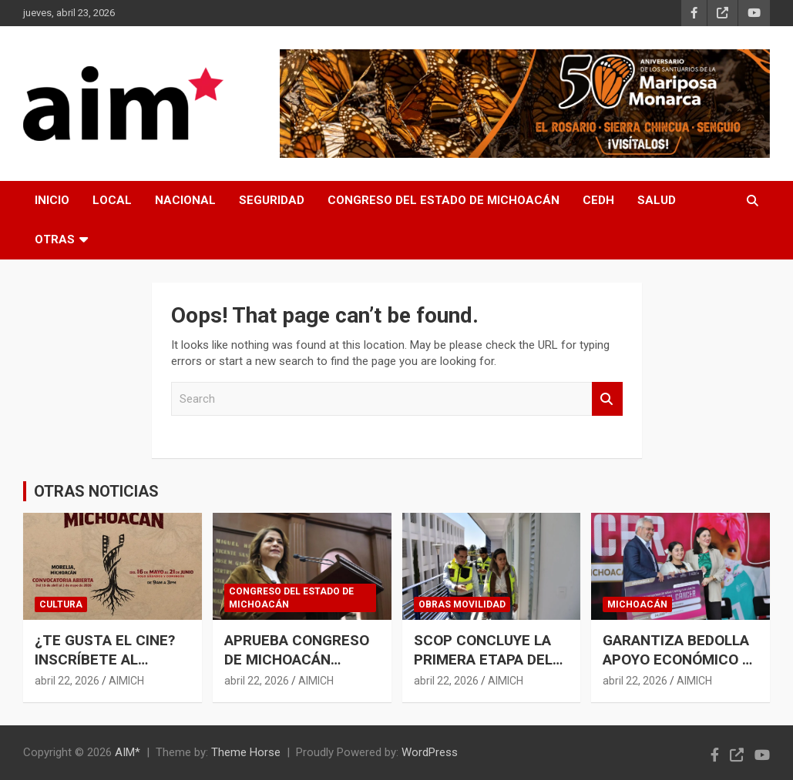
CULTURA (60, 604)
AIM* (127, 752)
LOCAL (112, 200)
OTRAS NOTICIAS (96, 491)
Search (607, 399)
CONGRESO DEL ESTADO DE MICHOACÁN (443, 200)
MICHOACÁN (637, 604)
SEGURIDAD (271, 200)
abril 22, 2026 (67, 681)
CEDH (598, 200)
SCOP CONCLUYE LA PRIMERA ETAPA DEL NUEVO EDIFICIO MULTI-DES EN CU (483, 668)
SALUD (656, 200)
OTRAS (55, 239)
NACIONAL (185, 200)
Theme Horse (246, 752)
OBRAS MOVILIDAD (462, 604)
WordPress (430, 752)
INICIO (52, 200)
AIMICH (126, 681)
